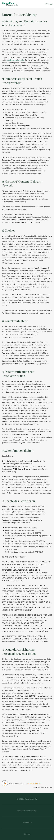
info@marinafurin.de (15, 60)
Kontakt (26, 834)
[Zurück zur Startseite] (10, 4)
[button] (48, 4)
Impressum (26, 822)
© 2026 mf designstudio (26, 799)
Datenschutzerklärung (26, 811)
